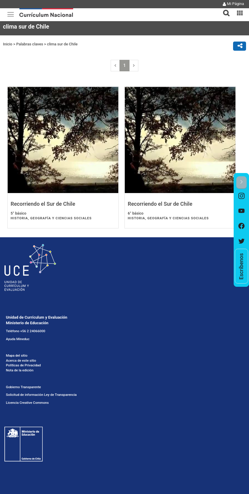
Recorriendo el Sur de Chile (43, 204)
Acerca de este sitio (21, 360)
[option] (241, 196)
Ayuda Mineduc (18, 339)
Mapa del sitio (16, 355)
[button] (224, 9)
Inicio (7, 44)
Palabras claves (29, 44)
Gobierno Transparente (23, 387)
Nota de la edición (19, 370)
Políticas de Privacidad (23, 365)
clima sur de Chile (62, 44)
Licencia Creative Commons (27, 403)
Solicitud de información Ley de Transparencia (41, 395)
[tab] (224, 9)
